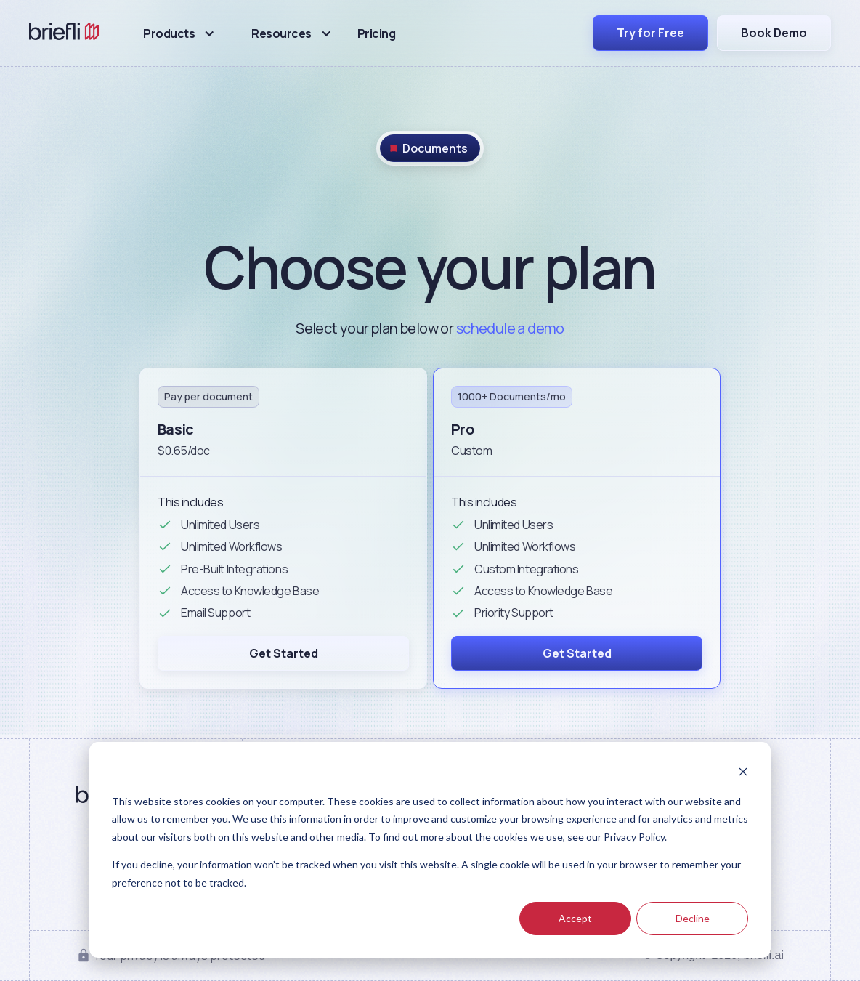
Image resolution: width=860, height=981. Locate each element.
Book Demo (774, 33)
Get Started (283, 653)
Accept (575, 918)
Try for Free (650, 33)
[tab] (430, 148)
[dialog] (430, 850)
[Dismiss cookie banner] (743, 773)
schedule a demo (510, 328)
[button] (179, 33)
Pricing (376, 33)
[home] (64, 33)
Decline (693, 918)
